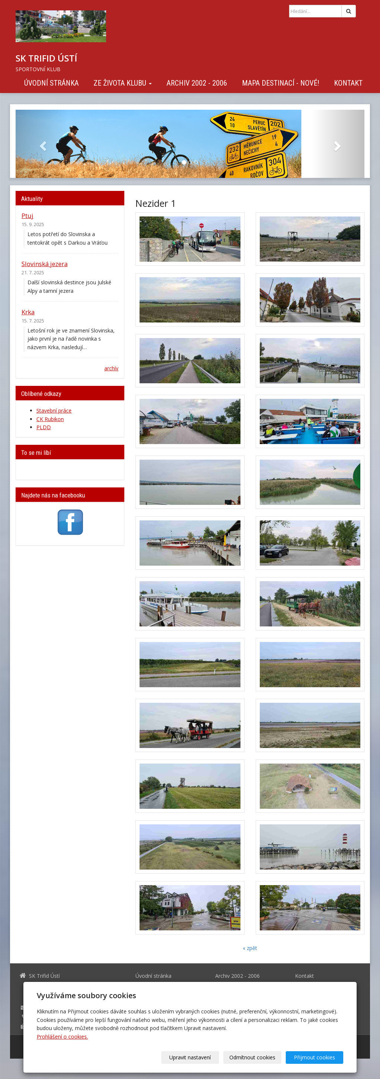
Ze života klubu (123, 83)
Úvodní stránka (51, 83)
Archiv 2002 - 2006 (197, 83)
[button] (42, 144)
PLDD (43, 427)
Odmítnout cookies (254, 1057)
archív (111, 368)
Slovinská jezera (45, 263)
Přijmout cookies (314, 1057)
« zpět (250, 947)
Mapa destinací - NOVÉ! (280, 83)
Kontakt (348, 83)
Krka (28, 312)
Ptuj (27, 215)
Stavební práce (54, 410)
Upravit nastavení (192, 1057)
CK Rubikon (50, 419)
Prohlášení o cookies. (62, 1036)
